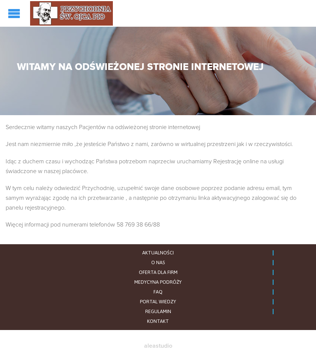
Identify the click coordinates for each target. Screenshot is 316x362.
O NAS (158, 262)
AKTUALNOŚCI (158, 253)
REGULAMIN (158, 311)
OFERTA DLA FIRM (158, 272)
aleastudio (158, 346)
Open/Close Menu (15, 13)
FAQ (158, 292)
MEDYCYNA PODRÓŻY (158, 282)
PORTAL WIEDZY (158, 301)
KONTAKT (158, 321)
